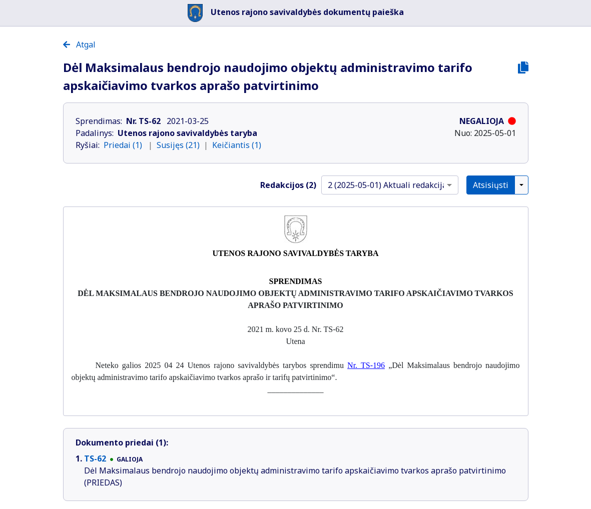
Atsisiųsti (490, 185)
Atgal (79, 44)
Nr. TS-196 (366, 365)
